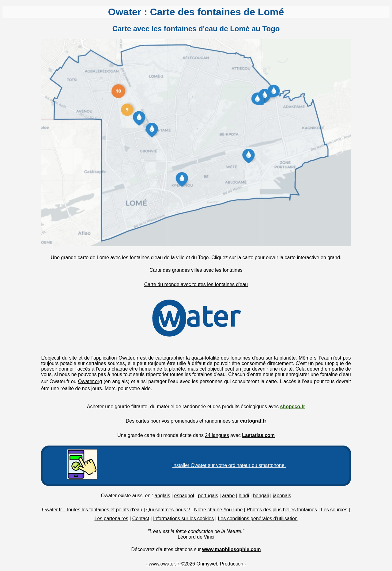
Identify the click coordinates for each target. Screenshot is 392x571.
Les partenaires (111, 518)
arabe (228, 495)
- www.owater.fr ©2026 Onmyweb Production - (196, 563)
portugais (208, 495)
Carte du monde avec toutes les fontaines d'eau (196, 284)
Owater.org (90, 381)
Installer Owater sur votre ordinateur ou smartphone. (229, 465)
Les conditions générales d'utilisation (257, 518)
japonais (282, 495)
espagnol (184, 495)
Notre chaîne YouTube (218, 509)
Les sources (334, 509)
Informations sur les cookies (183, 518)
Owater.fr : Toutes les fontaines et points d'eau (92, 509)
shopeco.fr (292, 406)
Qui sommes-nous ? (168, 509)
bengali (261, 495)
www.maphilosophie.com (231, 549)
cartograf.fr (253, 421)
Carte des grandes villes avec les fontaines (196, 270)
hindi (244, 495)
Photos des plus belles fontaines (282, 509)
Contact (140, 518)
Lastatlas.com (258, 435)
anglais (162, 495)
